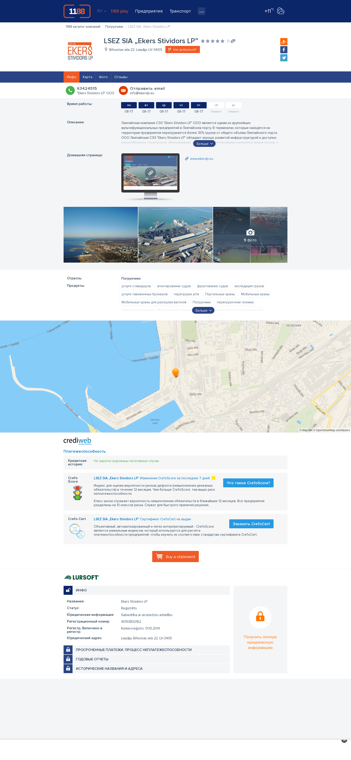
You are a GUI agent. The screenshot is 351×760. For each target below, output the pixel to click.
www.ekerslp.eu (201, 159)
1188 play (119, 11)
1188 (77, 11)
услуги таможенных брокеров (145, 294)
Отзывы (120, 77)
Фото (103, 77)
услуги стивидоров (136, 286)
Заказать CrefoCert (251, 523)
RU (101, 10)
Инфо (71, 77)
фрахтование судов (212, 286)
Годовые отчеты (92, 659)
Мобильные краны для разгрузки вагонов (154, 302)
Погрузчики (202, 302)
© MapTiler (306, 430)
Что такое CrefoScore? (248, 482)
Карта (87, 77)
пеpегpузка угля (186, 294)
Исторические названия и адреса (109, 668)
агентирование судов (174, 286)
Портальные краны (220, 294)
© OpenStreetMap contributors (331, 430)
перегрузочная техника (235, 302)
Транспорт (180, 11)
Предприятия (149, 11)
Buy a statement (180, 556)
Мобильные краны (255, 294)
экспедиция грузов (249, 286)
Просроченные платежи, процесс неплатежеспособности (134, 650)
